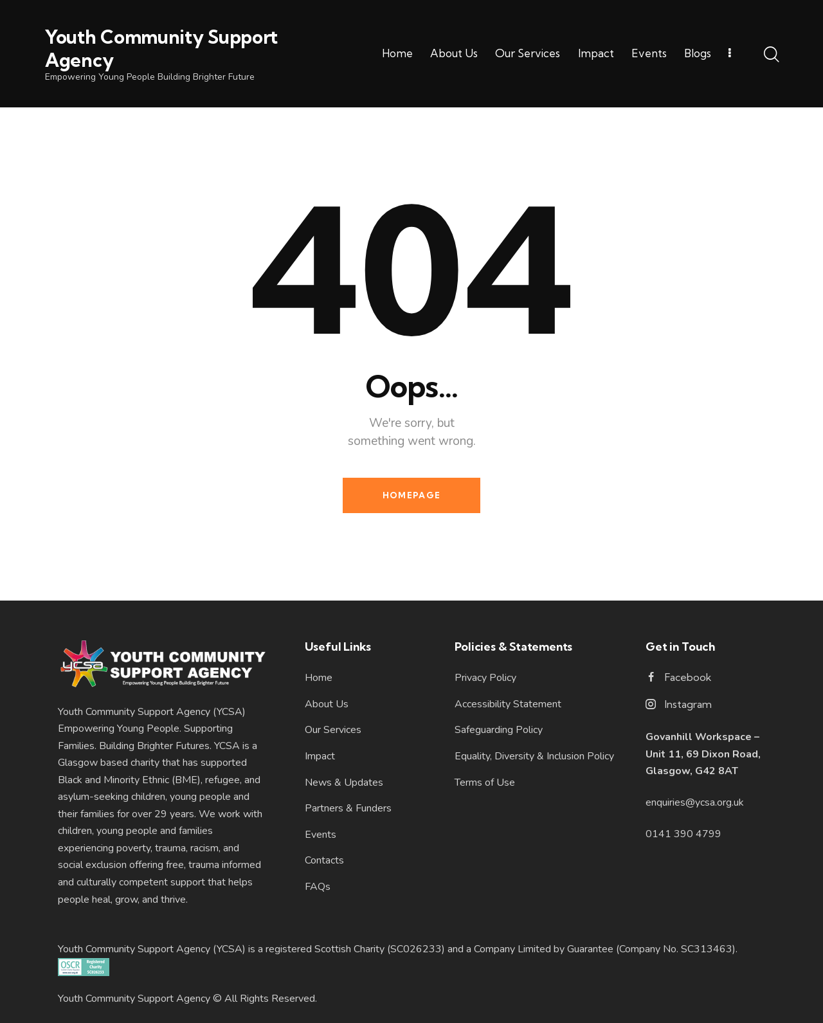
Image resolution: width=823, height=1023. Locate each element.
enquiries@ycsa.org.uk (695, 802)
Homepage (411, 495)
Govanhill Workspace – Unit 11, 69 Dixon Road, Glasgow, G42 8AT (703, 754)
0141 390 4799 (683, 834)
